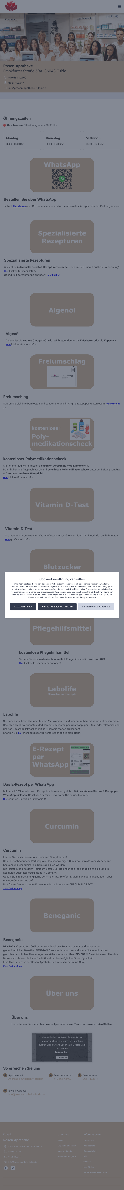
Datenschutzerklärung (75, 597)
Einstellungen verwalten (96, 607)
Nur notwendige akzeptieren (57, 607)
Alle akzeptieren (23, 607)
